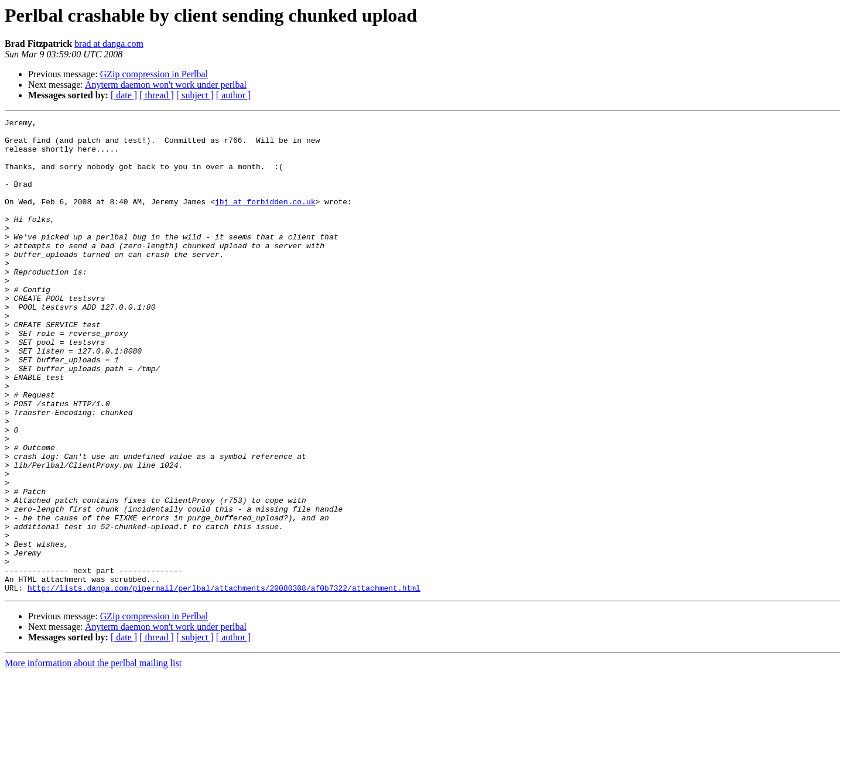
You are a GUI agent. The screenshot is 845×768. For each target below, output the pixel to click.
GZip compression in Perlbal (154, 74)
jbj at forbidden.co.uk (265, 219)
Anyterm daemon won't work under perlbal (166, 85)
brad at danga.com (108, 44)
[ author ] (233, 95)
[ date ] (124, 95)
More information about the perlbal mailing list (93, 758)
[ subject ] (195, 95)
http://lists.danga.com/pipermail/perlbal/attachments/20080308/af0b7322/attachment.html (224, 682)
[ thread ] (156, 95)
